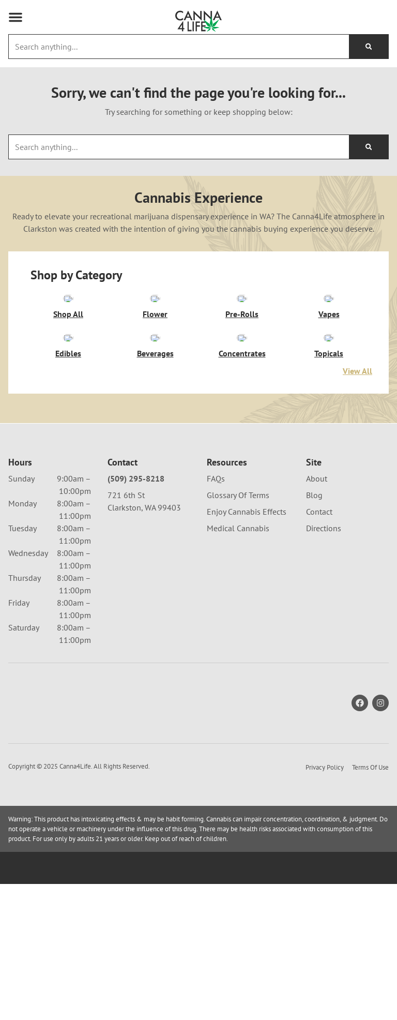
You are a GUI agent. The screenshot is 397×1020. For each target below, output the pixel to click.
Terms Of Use (370, 767)
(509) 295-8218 (136, 478)
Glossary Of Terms (238, 495)
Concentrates (242, 353)
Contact (319, 511)
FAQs (216, 478)
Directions (323, 528)
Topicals (328, 353)
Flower (155, 314)
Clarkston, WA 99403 (144, 507)
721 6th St (126, 495)
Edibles (68, 353)
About (316, 478)
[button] (15, 17)
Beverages (155, 353)
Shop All (68, 314)
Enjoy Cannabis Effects (246, 511)
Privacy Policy (325, 767)
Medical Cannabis (238, 528)
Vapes (329, 314)
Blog (314, 495)
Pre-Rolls (241, 314)
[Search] (368, 46)
